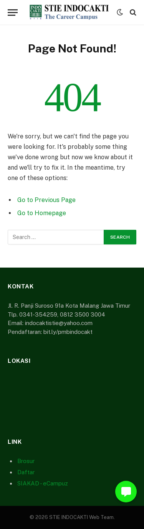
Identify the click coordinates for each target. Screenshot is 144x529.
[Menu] (13, 12)
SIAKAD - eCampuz (42, 483)
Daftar (26, 472)
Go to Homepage (41, 213)
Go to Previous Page (46, 200)
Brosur (26, 461)
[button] (126, 491)
